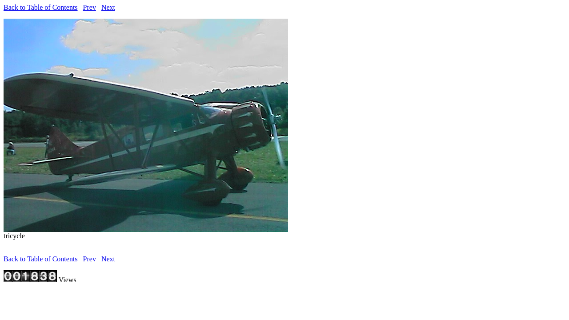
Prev (89, 7)
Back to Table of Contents (41, 7)
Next (108, 7)
